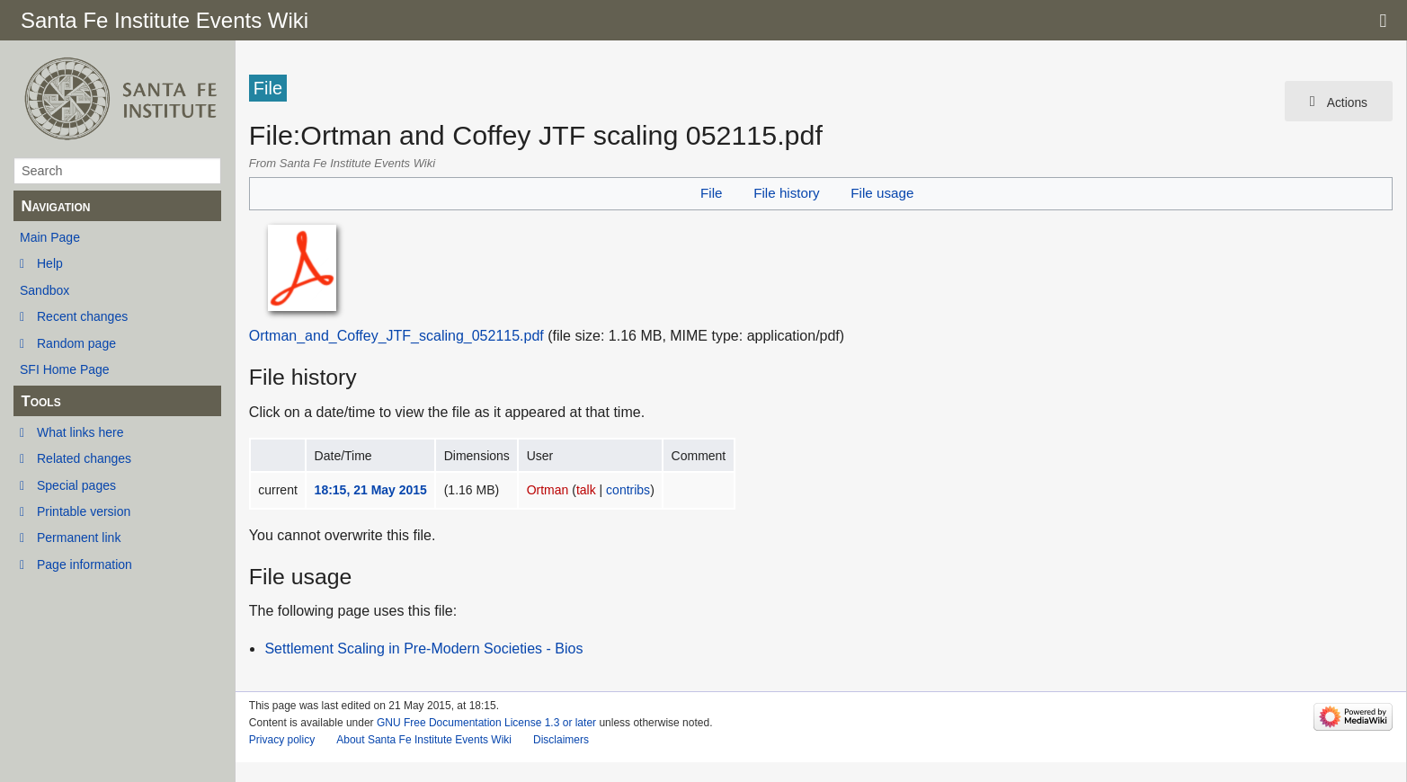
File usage (881, 192)
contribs (628, 490)
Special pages (76, 485)
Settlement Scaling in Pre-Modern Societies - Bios (423, 648)
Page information (84, 564)
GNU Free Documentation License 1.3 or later (486, 722)
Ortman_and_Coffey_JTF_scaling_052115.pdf (396, 335)
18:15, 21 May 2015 (371, 490)
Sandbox (44, 290)
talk (586, 490)
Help (50, 263)
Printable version (83, 511)
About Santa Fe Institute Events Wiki (424, 739)
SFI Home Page (65, 369)
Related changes (84, 458)
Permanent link (78, 537)
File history (786, 192)
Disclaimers (561, 739)
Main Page (50, 237)
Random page (76, 343)
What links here (80, 432)
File (711, 192)
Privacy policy (282, 739)
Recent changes (82, 316)
